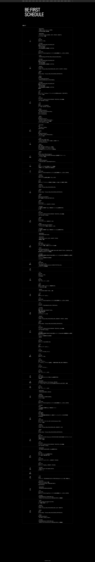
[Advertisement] (47, 544)
